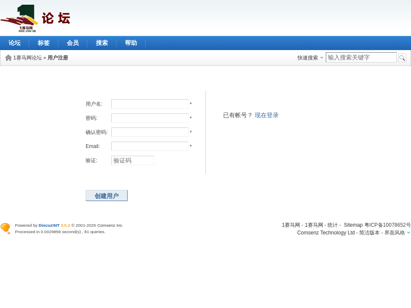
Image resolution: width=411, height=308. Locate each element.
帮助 (131, 42)
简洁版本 (369, 233)
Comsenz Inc (109, 225)
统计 (333, 225)
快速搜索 (308, 58)
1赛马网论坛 (27, 58)
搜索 (102, 42)
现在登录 (267, 115)
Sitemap (353, 225)
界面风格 (394, 233)
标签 (44, 42)
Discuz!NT (49, 225)
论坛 (15, 42)
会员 (73, 42)
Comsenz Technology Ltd (326, 233)
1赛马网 (291, 225)
